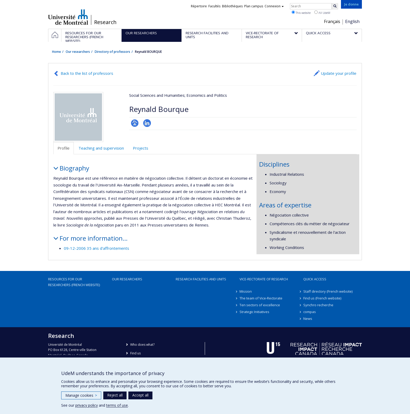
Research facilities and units (201, 279)
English (352, 21)
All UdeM (322, 12)
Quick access (314, 279)
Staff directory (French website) (327, 291)
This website (301, 12)
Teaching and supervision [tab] (101, 148)
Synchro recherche (318, 305)
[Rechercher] (335, 6)
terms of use (117, 405)
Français (332, 21)
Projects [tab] (140, 148)
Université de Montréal (68, 17)
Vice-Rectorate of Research (264, 279)
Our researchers (78, 51)
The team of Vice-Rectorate (261, 298)
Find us (135, 353)
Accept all (140, 395)
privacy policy (86, 405)
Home (56, 51)
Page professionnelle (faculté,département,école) (135, 123)
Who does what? (142, 344)
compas (309, 311)
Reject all (115, 395)
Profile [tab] (64, 148)
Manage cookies (81, 395)
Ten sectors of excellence (260, 305)
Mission (246, 291)
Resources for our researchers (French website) (74, 282)
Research (105, 22)
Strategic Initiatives (254, 311)
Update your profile (338, 73)
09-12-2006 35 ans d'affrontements (96, 248)
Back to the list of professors (87, 73)
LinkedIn (147, 123)
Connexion (274, 6)
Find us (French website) (322, 298)
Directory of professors (112, 51)
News (307, 318)
